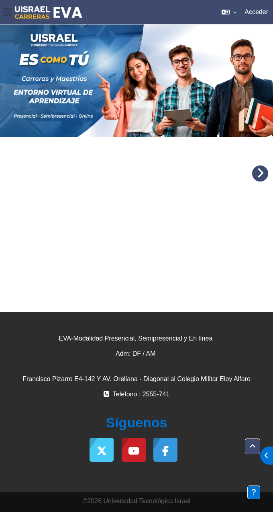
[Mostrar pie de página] (253, 492)
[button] (229, 12)
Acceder (256, 11)
